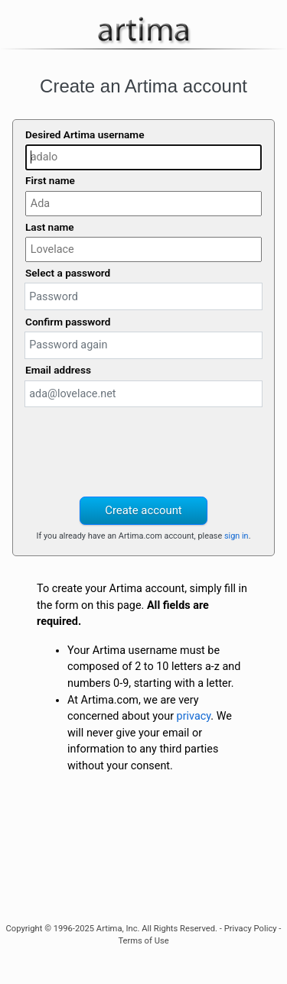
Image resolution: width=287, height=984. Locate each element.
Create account (143, 510)
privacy (194, 716)
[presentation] (144, 450)
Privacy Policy (250, 929)
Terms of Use (143, 941)
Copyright (24, 929)
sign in (236, 536)
